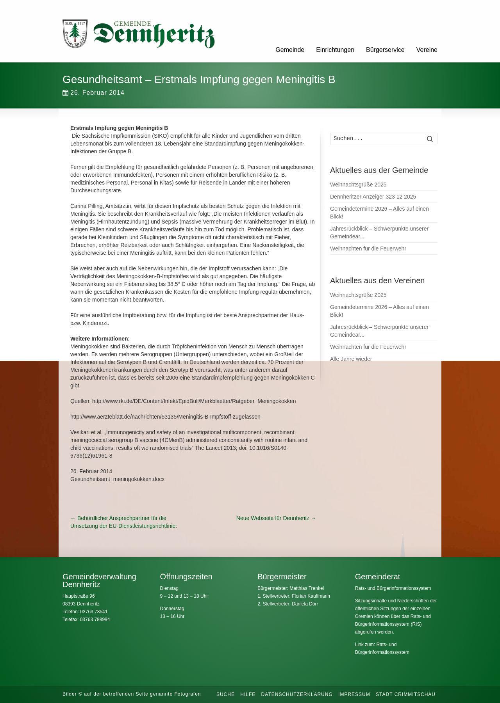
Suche (225, 694)
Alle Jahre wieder (351, 359)
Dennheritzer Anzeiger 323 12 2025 (373, 197)
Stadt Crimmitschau (406, 694)
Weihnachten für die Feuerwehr (368, 248)
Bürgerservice (385, 49)
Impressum (354, 694)
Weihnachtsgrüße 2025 (358, 184)
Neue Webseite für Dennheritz (276, 518)
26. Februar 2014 (93, 92)
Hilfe (247, 694)
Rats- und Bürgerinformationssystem (393, 588)
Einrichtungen (335, 49)
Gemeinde (289, 49)
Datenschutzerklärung (297, 694)
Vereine (427, 49)
